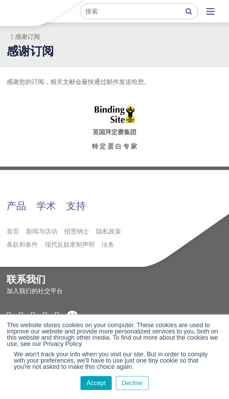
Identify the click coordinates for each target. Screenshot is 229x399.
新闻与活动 (41, 231)
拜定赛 (26, 10)
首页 (13, 231)
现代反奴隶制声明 (70, 244)
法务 (108, 244)
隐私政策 (108, 231)
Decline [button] (132, 383)
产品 (16, 206)
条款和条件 (22, 244)
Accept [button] (95, 383)
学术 (46, 206)
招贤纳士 (76, 231)
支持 (76, 206)
